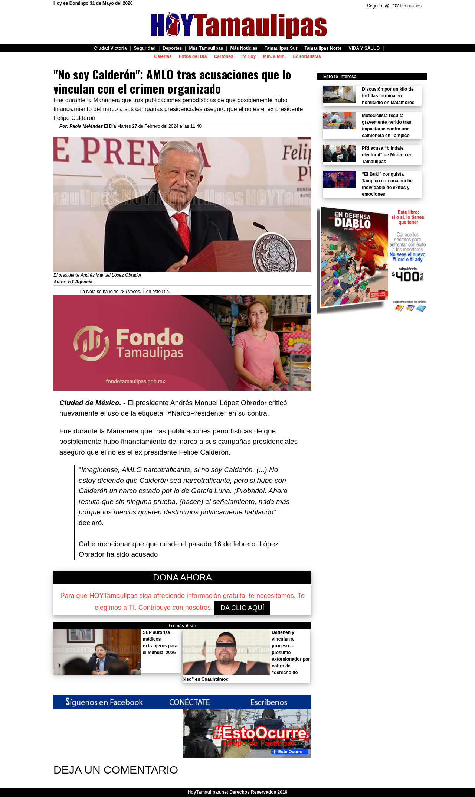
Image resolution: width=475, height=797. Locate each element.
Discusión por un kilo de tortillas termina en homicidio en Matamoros (388, 96)
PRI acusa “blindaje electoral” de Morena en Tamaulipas (387, 155)
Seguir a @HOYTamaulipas (394, 6)
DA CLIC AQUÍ (242, 608)
